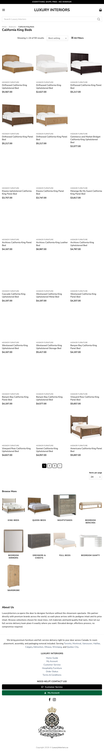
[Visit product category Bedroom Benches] (90, 510)
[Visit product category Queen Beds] (39, 509)
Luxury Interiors (52, 10)
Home (4, 27)
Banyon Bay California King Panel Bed (83, 347)
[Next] (60, 466)
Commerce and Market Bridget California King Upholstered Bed (85, 139)
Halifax (96, 643)
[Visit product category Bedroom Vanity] (90, 544)
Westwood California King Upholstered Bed (15, 347)
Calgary (28, 647)
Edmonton (38, 647)
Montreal (77, 643)
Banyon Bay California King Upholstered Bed (49, 398)
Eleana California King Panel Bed (50, 192)
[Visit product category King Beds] (13, 509)
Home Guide (52, 658)
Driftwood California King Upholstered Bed (14, 86)
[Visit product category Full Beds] (64, 544)
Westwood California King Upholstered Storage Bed (49, 347)
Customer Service (52, 664)
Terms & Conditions (52, 674)
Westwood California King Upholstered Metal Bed (49, 295)
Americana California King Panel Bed (86, 450)
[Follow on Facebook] (49, 700)
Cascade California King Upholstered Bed (13, 295)
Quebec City (72, 647)
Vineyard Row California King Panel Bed (84, 398)
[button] (3, 10)
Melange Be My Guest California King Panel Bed (86, 192)
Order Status (52, 671)
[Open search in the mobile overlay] (52, 19)
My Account (52, 661)
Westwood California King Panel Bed (83, 295)
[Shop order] (57, 38)
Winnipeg (57, 647)
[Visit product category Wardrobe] (13, 580)
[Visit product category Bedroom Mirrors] (13, 545)
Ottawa (47, 647)
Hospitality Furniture (52, 668)
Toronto (67, 643)
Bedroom (12, 27)
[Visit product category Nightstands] (64, 509)
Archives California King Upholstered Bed (82, 244)
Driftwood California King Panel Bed (85, 86)
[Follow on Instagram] (54, 700)
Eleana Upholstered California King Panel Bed (17, 192)
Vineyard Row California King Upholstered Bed (16, 450)
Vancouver (87, 643)
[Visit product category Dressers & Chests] (39, 545)
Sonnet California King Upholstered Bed (47, 450)
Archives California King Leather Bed (52, 244)
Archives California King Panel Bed (17, 244)
